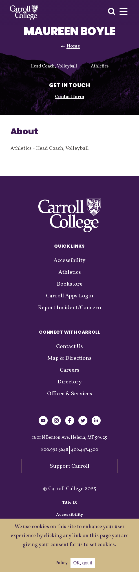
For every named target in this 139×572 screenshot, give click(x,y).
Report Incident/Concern (69, 308)
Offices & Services (69, 394)
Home (73, 46)
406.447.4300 (84, 450)
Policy (61, 563)
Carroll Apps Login (69, 296)
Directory (69, 382)
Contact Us (69, 347)
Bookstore (70, 284)
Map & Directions (69, 358)
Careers (70, 370)
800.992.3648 (54, 450)
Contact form (69, 97)
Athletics (69, 272)
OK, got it (82, 562)
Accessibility (69, 260)
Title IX (69, 503)
